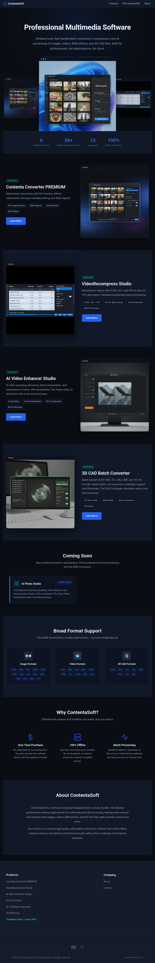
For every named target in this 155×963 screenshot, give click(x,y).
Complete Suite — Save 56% (21, 919)
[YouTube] (73, 947)
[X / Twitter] (82, 947)
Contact (108, 888)
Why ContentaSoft (131, 3)
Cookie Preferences (133, 957)
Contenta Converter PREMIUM (21, 881)
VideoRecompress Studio (19, 888)
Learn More (16, 224)
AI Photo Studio (14, 900)
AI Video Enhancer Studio (19, 894)
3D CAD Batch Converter (18, 906)
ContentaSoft (13, 3)
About (147, 3)
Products (113, 3)
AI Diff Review (13, 913)
